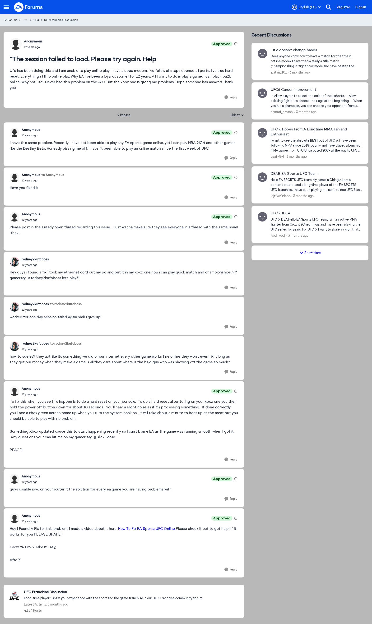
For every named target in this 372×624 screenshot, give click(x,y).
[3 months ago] (299, 72)
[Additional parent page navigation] (25, 20)
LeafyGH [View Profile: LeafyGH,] (277, 156)
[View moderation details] (235, 44)
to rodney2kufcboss (66, 304)
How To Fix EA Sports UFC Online (146, 528)
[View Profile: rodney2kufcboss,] (14, 262)
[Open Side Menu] (6, 7)
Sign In (360, 7)
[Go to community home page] (28, 7)
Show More (310, 253)
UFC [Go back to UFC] (36, 20)
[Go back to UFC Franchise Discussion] (113, 592)
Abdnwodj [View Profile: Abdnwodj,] (278, 235)
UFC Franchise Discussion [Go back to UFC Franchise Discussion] (61, 20)
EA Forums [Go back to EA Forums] (10, 20)
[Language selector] (306, 7)
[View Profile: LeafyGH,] (262, 133)
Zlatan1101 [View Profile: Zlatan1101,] (279, 72)
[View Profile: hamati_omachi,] (262, 93)
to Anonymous (52, 175)
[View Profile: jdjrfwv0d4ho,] (262, 177)
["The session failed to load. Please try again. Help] (31, 135)
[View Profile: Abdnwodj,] (262, 217)
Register (343, 7)
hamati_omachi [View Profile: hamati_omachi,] (282, 112)
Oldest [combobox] (237, 115)
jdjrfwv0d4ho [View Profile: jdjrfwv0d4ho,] (281, 196)
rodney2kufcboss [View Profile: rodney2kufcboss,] (35, 259)
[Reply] (230, 97)
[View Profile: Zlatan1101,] (262, 53)
